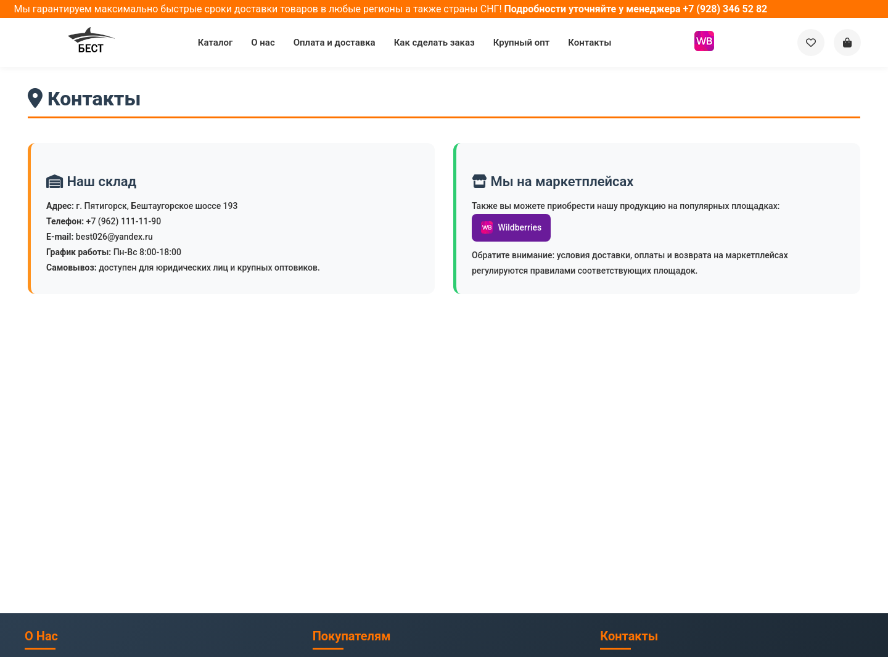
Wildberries (511, 227)
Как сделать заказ (434, 42)
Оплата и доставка (335, 42)
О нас (262, 42)
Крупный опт (521, 42)
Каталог (215, 42)
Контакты (589, 42)
